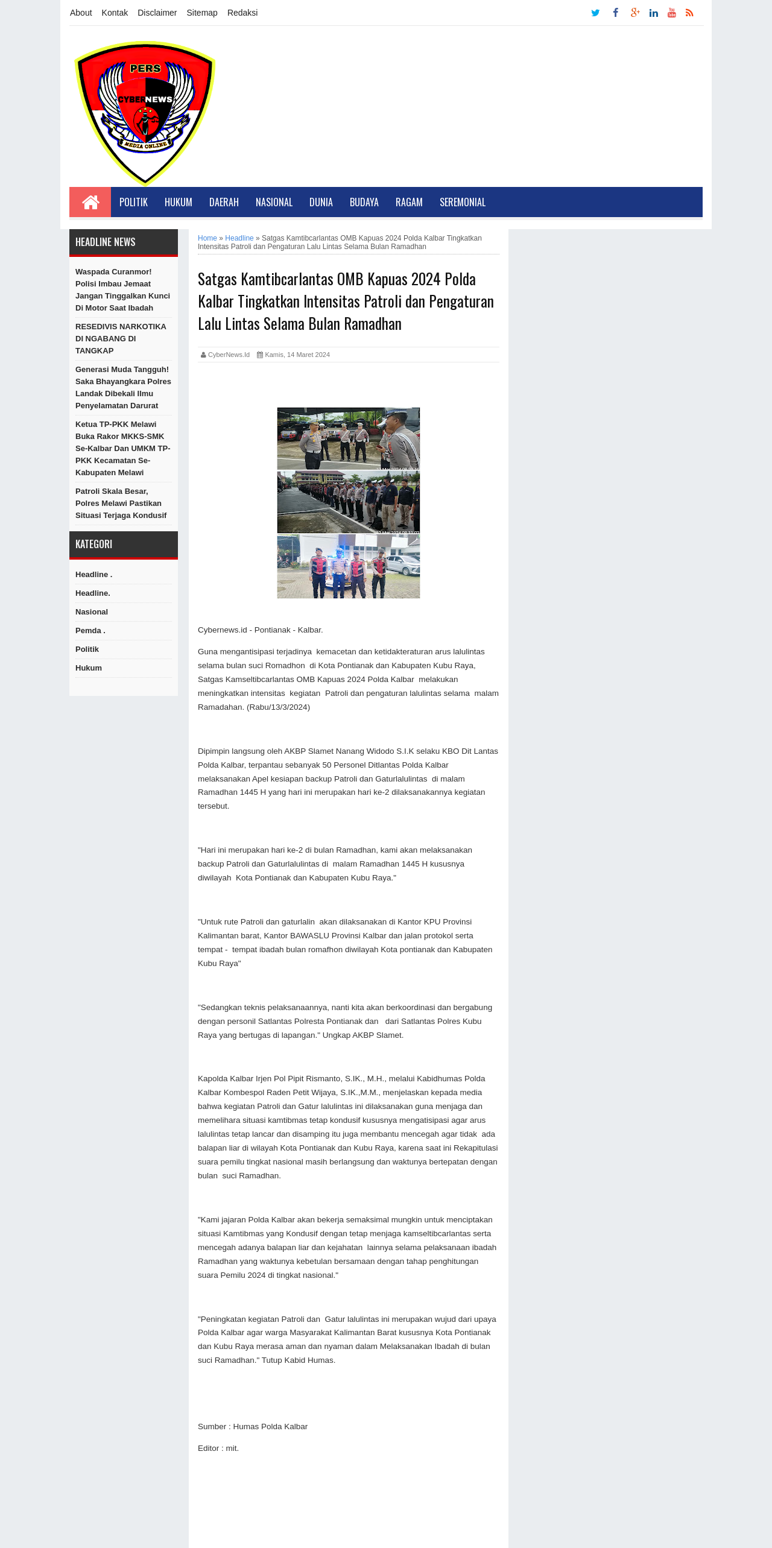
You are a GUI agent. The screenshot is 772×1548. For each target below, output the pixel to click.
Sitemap (202, 12)
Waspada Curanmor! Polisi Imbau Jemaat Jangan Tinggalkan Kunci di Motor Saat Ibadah (122, 289)
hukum (88, 667)
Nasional (274, 202)
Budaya (364, 202)
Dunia (321, 202)
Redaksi (242, 12)
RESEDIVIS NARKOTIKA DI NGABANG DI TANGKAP (120, 338)
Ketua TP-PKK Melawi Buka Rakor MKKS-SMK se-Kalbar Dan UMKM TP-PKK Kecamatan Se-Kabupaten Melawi (122, 448)
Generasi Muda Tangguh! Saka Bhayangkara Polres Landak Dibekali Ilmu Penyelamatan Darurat (123, 387)
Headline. (92, 593)
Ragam (409, 202)
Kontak (115, 12)
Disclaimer (157, 12)
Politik (133, 202)
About (81, 12)
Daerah (224, 202)
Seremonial (463, 202)
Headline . (93, 574)
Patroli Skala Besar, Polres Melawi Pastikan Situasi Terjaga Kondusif (120, 503)
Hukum (178, 202)
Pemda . (90, 630)
